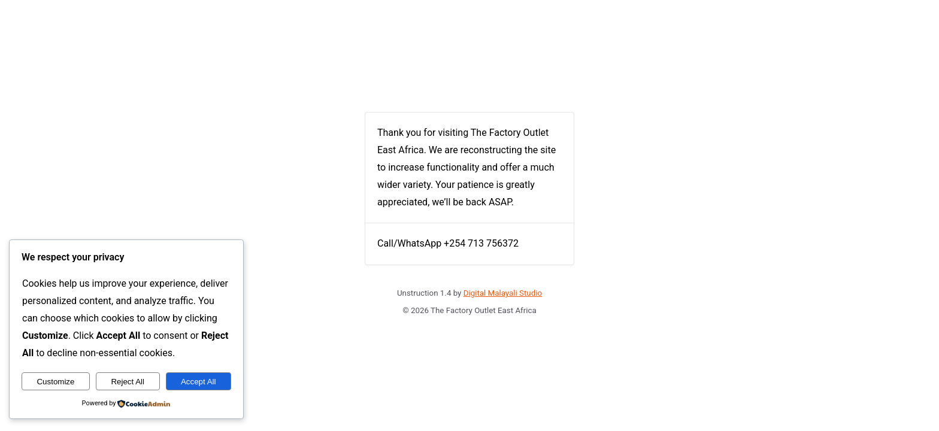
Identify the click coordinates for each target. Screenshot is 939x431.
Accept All (198, 381)
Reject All (127, 381)
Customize (55, 381)
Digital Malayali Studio (503, 293)
